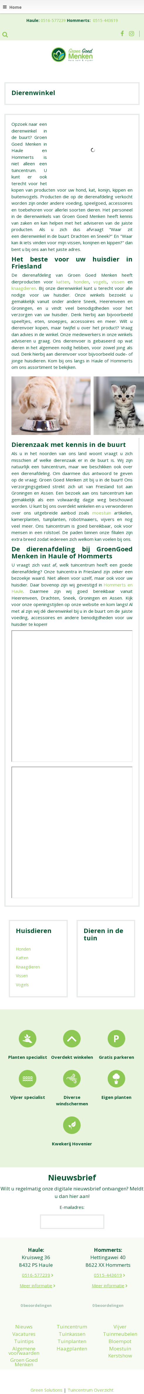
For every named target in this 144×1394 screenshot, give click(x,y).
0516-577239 (53, 20)
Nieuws (24, 1326)
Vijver (119, 1326)
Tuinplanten (71, 1341)
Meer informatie (36, 1285)
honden (81, 282)
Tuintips (24, 1341)
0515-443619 (105, 20)
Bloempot (120, 1341)
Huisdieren (34, 930)
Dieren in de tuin (103, 934)
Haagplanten (72, 1348)
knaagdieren (23, 288)
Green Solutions (46, 1390)
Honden (23, 949)
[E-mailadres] (72, 1221)
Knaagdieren (28, 967)
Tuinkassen (72, 1334)
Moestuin (120, 1348)
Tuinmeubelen (120, 1334)
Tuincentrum (72, 1326)
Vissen (22, 975)
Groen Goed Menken (24, 1362)
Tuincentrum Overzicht (90, 1390)
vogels (100, 282)
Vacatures (23, 1334)
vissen (117, 282)
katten (62, 282)
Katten (22, 958)
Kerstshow (120, 1355)
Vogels (22, 984)
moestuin (101, 513)
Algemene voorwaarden (24, 1350)
